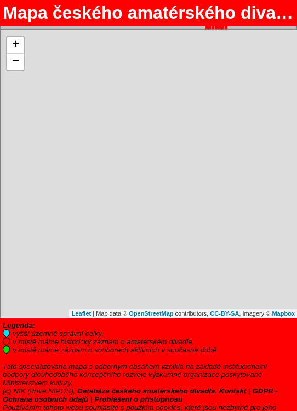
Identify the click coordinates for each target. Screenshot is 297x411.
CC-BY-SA (224, 313)
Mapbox (283, 313)
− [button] (15, 62)
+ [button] (15, 45)
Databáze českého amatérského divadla (146, 391)
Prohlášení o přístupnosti (138, 399)
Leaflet (81, 313)
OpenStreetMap (151, 313)
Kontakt (233, 391)
